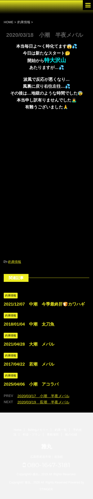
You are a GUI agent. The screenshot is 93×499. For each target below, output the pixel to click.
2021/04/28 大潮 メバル (29, 344)
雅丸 (46, 446)
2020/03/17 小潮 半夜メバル (43, 396)
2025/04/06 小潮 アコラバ (31, 384)
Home (18, 430)
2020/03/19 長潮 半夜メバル (43, 402)
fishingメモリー (38, 430)
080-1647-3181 (46, 465)
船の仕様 (71, 434)
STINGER (46, 489)
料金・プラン (32, 434)
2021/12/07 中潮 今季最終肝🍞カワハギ (44, 304)
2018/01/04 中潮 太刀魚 (29, 324)
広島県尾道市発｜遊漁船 (46, 456)
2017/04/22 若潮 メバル (29, 364)
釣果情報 (14, 262)
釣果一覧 (61, 430)
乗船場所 (53, 434)
